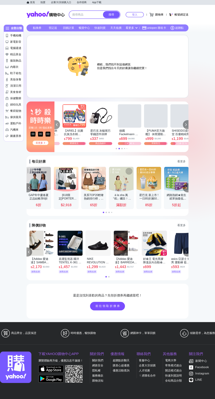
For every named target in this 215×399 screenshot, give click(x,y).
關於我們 (97, 360)
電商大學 (170, 360)
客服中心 (144, 360)
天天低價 (115, 27)
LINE (198, 379)
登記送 (53, 27)
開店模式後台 (173, 370)
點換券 (37, 27)
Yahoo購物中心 (46, 14)
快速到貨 (100, 27)
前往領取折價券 (108, 305)
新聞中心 (201, 361)
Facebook (202, 367)
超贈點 (177, 28)
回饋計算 (68, 27)
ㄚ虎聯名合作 (147, 375)
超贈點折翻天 (121, 360)
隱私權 (96, 370)
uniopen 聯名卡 (154, 28)
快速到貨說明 (173, 375)
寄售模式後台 (173, 365)
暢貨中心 (84, 27)
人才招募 (144, 370)
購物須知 (97, 380)
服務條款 (97, 375)
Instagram (202, 373)
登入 (134, 14)
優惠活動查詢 (121, 370)
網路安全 (97, 365)
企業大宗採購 (147, 365)
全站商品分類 (173, 380)
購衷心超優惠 (121, 365)
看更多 (132, 27)
